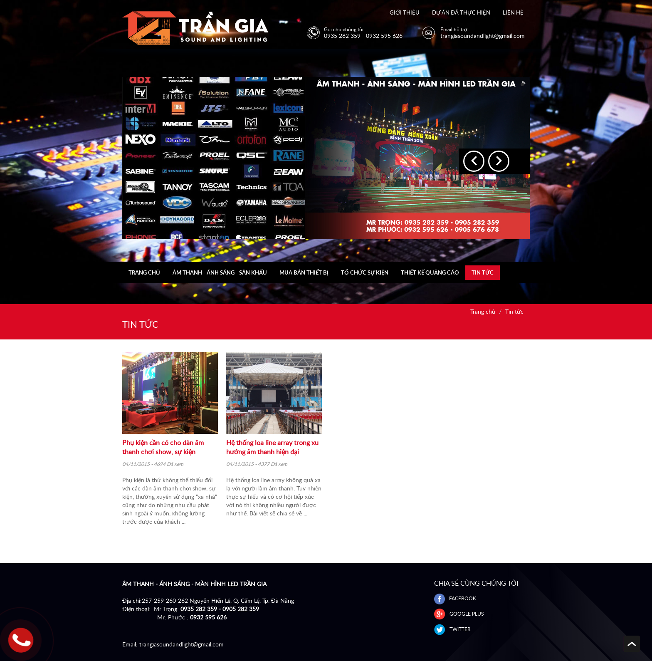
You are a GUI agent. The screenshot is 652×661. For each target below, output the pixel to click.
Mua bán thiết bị (303, 272)
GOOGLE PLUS (459, 613)
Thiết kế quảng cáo (430, 272)
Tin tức (483, 272)
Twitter (452, 629)
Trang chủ (144, 272)
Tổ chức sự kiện (364, 272)
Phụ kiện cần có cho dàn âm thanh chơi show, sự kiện (163, 447)
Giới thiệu (405, 12)
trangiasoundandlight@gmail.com (181, 644)
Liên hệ (513, 12)
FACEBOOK (455, 598)
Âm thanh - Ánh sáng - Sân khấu (220, 272)
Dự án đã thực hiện (461, 12)
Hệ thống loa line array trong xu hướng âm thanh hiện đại (272, 447)
